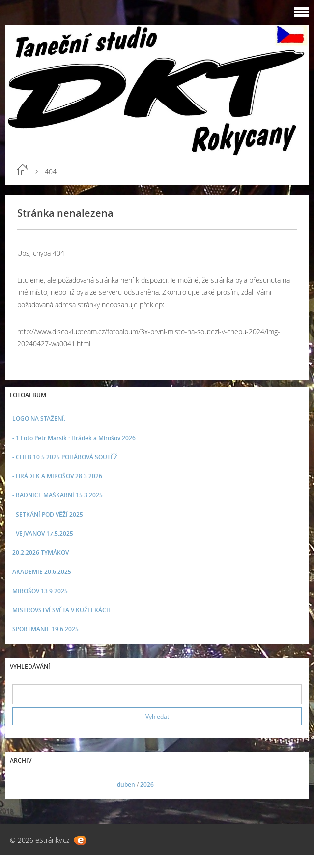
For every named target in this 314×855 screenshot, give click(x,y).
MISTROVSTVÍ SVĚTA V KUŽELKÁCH (61, 610)
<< (23, 784)
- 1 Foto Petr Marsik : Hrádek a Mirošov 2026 (74, 438)
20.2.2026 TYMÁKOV (40, 552)
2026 (147, 784)
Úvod (22, 170)
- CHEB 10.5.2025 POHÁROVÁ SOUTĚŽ (64, 457)
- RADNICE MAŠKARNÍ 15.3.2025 (57, 495)
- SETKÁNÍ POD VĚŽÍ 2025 (47, 514)
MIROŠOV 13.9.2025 (40, 591)
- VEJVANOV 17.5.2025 (42, 533)
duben (126, 784)
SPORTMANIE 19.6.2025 (45, 629)
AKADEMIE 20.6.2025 (41, 572)
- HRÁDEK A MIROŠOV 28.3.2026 (57, 476)
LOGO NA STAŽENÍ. (38, 419)
